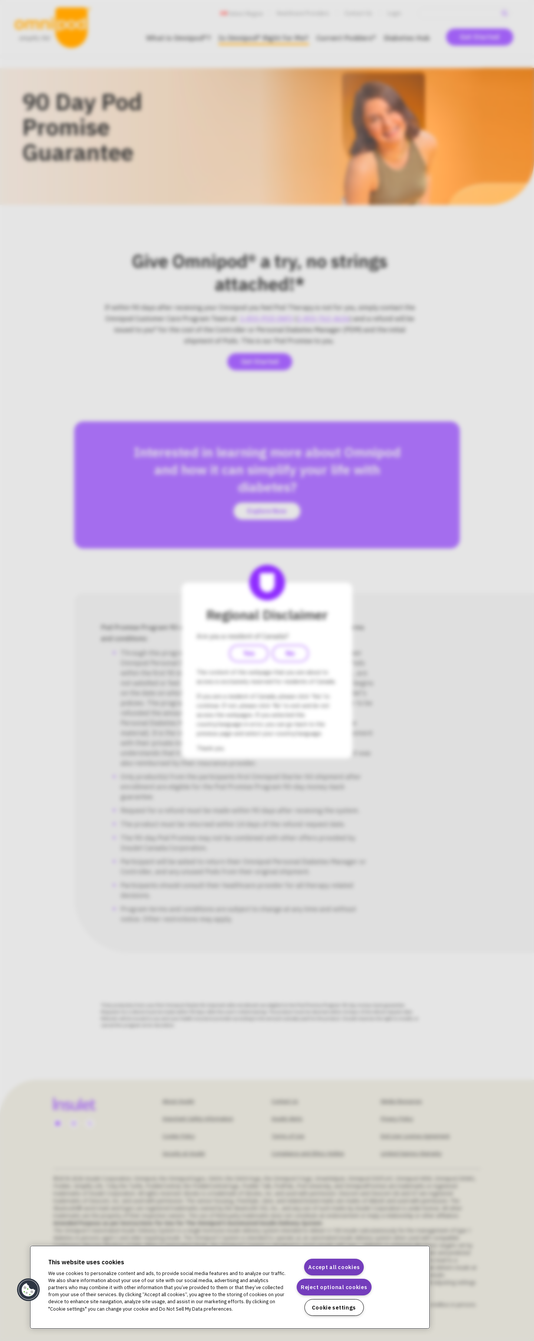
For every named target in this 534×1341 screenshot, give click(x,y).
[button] (28, 1290)
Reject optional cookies (334, 1287)
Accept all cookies (334, 1267)
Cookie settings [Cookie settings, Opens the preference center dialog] (334, 1307)
